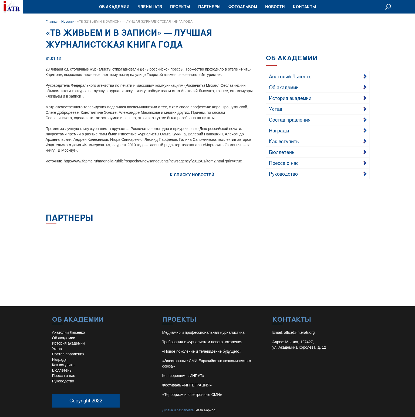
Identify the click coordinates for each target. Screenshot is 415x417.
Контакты (304, 6)
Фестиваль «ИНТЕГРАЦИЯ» (187, 385)
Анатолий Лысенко (290, 76)
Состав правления (290, 119)
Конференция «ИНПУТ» (183, 375)
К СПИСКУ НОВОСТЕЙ (192, 175)
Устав (275, 108)
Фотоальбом (242, 6)
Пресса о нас (284, 162)
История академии (290, 97)
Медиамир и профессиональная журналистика (203, 332)
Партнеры (209, 6)
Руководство (283, 173)
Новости (275, 6)
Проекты (180, 6)
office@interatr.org (299, 332)
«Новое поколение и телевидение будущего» (201, 351)
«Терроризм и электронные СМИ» (192, 394)
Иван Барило (205, 410)
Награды (279, 130)
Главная (52, 21)
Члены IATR (150, 6)
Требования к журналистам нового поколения (202, 342)
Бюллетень (282, 151)
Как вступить (284, 141)
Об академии (114, 6)
